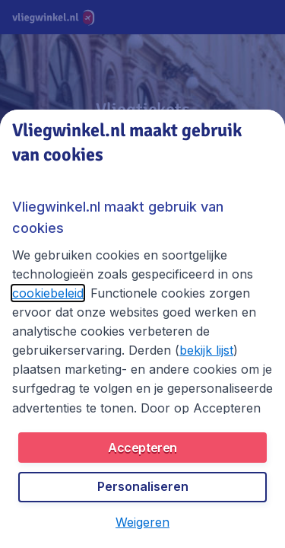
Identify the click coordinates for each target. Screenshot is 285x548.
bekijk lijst (206, 350)
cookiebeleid (48, 293)
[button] (142, 522)
